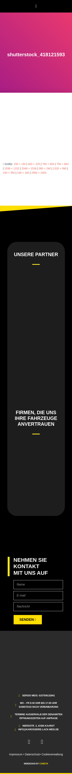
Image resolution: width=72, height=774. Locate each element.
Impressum (15, 754)
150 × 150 (20, 164)
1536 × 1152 (11, 168)
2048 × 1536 (29, 168)
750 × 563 (48, 164)
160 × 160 (23, 172)
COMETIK (43, 764)
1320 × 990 (59, 168)
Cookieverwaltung (52, 754)
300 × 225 (34, 164)
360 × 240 (45, 168)
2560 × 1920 (38, 172)
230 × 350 (9, 172)
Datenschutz (32, 754)
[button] (36, 6)
